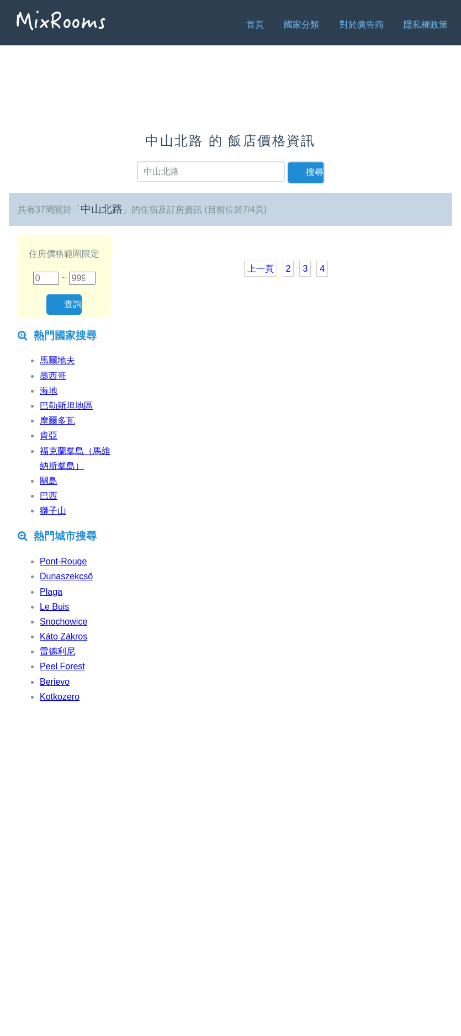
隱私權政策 (426, 24)
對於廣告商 (362, 24)
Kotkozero (60, 696)
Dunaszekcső (66, 576)
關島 (48, 480)
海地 (48, 390)
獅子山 (53, 510)
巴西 (48, 495)
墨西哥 (53, 375)
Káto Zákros (63, 636)
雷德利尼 (57, 651)
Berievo (55, 681)
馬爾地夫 (57, 360)
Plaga (51, 591)
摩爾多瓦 (57, 420)
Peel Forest (62, 666)
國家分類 (301, 24)
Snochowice (63, 621)
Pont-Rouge (63, 561)
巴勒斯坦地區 (66, 405)
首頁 (255, 24)
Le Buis (54, 606)
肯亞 (48, 435)
